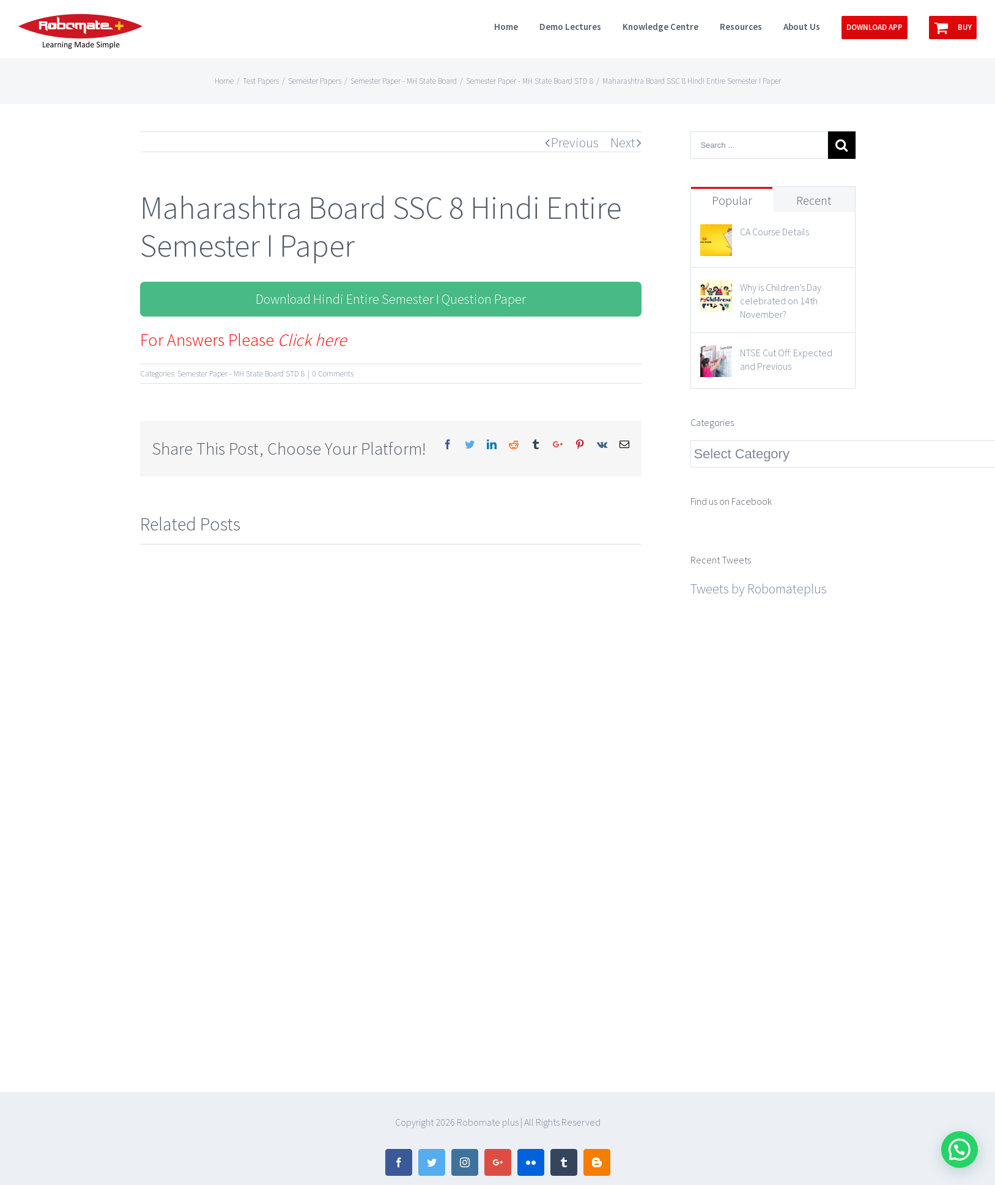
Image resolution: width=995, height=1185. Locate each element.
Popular (732, 200)
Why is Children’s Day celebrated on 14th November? (780, 300)
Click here (312, 340)
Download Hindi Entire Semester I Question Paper (391, 298)
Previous (575, 142)
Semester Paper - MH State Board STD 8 (241, 374)
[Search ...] (758, 145)
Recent (813, 200)
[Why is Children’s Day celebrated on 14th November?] (716, 290)
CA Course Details (774, 232)
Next (622, 142)
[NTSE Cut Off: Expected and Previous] (716, 356)
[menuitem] (516, 25)
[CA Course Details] (716, 235)
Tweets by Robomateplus (758, 588)
